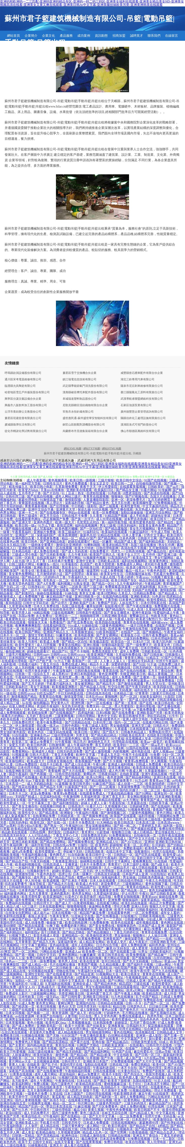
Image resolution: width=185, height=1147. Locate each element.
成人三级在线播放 (13, 1145)
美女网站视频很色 (140, 796)
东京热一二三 (168, 587)
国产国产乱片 (174, 619)
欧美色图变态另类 (84, 909)
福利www (50, 677)
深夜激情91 (142, 851)
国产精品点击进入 (163, 1132)
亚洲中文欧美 (86, 561)
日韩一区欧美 (25, 557)
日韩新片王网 (147, 538)
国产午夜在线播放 (139, 606)
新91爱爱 (155, 1038)
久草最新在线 (137, 803)
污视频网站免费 (168, 816)
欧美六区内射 (163, 641)
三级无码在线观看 (59, 732)
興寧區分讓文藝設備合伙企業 (23, 398)
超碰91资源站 (62, 871)
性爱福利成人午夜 (166, 612)
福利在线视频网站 (134, 561)
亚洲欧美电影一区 (50, 1026)
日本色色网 (127, 538)
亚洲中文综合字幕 (41, 509)
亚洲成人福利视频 (121, 764)
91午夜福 (117, 738)
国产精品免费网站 (53, 842)
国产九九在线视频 (165, 971)
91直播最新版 (43, 887)
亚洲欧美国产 (10, 570)
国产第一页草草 (126, 703)
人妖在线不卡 (129, 603)
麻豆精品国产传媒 (59, 596)
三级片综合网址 (58, 1038)
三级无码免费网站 (136, 638)
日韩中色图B (71, 725)
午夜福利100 (74, 825)
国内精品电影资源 (40, 1045)
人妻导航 (71, 1016)
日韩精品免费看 (145, 593)
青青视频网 (45, 867)
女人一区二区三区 (110, 1048)
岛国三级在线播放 (143, 545)
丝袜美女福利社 (151, 696)
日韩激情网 (57, 745)
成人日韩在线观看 (145, 867)
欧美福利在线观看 (114, 532)
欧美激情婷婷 (155, 783)
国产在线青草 (109, 1038)
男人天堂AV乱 (156, 683)
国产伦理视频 (60, 506)
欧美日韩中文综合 (129, 480)
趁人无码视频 (25, 667)
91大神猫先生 (83, 858)
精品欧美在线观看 (14, 832)
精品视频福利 (67, 948)
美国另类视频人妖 (158, 1074)
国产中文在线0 (23, 809)
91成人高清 (135, 609)
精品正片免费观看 (162, 903)
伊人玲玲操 (33, 680)
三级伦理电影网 (62, 735)
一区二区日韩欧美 (59, 967)
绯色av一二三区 (17, 961)
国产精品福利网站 (138, 777)
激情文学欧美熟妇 (41, 635)
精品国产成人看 (125, 541)
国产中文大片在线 (142, 838)
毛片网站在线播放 (135, 1013)
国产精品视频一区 (41, 800)
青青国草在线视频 (31, 503)
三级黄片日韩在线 (163, 693)
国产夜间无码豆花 (35, 700)
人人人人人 (96, 709)
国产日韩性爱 (71, 997)
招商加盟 (119, 35)
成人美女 (28, 1132)
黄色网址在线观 (172, 922)
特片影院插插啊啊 (13, 638)
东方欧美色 (20, 1080)
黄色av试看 (109, 1009)
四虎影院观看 (96, 493)
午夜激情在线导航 (135, 628)
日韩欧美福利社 (147, 909)
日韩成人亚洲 (136, 980)
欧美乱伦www (91, 819)
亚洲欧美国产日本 (82, 603)
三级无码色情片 (135, 1103)
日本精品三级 (124, 693)
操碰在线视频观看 (50, 593)
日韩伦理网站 (86, 716)
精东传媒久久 (19, 486)
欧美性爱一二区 (94, 748)
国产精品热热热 (106, 984)
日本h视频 (103, 712)
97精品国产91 (87, 887)
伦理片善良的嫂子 (38, 670)
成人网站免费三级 (13, 509)
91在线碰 (161, 861)
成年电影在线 (141, 751)
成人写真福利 (43, 528)
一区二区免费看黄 (130, 1116)
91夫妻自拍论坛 (129, 1071)
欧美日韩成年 (118, 1126)
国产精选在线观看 (31, 925)
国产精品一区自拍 (75, 641)
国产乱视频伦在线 (163, 1013)
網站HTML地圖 (111, 448)
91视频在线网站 (141, 1090)
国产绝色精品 (18, 1029)
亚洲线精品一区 (73, 935)
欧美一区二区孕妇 (137, 845)
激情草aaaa (91, 1087)
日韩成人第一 (117, 700)
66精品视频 (41, 612)
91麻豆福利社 (139, 532)
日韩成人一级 (151, 1048)
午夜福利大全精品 (91, 971)
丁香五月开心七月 (66, 835)
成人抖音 (170, 993)
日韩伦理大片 (43, 903)
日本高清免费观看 (113, 1139)
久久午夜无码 (78, 554)
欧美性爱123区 (162, 887)
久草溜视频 (93, 790)
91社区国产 (70, 1035)
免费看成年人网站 (130, 564)
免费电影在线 (153, 1000)
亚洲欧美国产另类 (150, 712)
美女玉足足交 (100, 483)
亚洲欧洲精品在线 (70, 987)
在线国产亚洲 (38, 619)
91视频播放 (64, 638)
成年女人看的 (170, 913)
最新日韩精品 (116, 809)
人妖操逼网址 (22, 1055)
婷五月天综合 (50, 516)
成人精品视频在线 (71, 1032)
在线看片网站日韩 (155, 722)
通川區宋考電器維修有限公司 (23, 379)
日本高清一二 (15, 783)
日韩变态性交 (72, 1122)
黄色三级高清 (90, 1113)
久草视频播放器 (80, 1022)
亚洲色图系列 (60, 893)
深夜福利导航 (75, 503)
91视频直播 (20, 754)
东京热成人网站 (33, 1038)
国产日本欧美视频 (53, 554)
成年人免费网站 (162, 977)
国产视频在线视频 (18, 528)
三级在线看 (141, 984)
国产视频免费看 (83, 919)
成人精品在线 (50, 1126)
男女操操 (129, 877)
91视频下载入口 (20, 935)
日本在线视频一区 (65, 913)
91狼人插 (36, 984)
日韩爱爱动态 (40, 1097)
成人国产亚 (133, 1058)
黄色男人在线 (68, 961)
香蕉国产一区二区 (85, 661)
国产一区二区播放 (103, 787)
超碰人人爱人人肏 (94, 803)
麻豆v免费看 (153, 929)
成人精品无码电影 (80, 1097)
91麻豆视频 (82, 1106)
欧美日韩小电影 (42, 486)
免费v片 (75, 1119)
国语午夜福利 (19, 774)
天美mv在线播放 (52, 490)
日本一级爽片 (83, 874)
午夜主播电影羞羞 (93, 1035)
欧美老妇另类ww (21, 948)
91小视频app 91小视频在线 (112, 667)
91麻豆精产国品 (104, 783)
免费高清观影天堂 (105, 651)
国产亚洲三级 (167, 554)
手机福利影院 (81, 1068)
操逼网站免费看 (100, 906)
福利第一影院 (173, 825)
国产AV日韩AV (132, 842)
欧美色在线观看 (122, 922)
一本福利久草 (25, 867)
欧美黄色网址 (159, 561)
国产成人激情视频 (98, 751)
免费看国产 (58, 622)
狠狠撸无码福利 (90, 1077)
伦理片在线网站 (130, 1029)
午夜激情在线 (65, 1080)
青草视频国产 (173, 583)
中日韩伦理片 (40, 1109)
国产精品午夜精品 (161, 980)
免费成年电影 (25, 1087)
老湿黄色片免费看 (42, 1032)
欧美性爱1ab (172, 854)
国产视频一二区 (38, 1013)
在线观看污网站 (108, 903)
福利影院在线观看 (84, 1038)
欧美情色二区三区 (158, 848)
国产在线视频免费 (50, 1071)
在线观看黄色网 (119, 913)
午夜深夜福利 (63, 670)
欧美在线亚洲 (90, 961)
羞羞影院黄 (51, 628)
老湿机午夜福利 (48, 706)
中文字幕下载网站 (35, 945)
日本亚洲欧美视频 (168, 796)
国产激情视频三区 (113, 813)
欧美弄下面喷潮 (119, 1080)
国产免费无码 (149, 967)
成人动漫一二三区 (130, 783)
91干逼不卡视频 (46, 1048)
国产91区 (139, 664)
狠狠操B (117, 496)
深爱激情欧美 (160, 628)
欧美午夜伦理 (140, 971)
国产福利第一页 (106, 1097)
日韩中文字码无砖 (36, 603)
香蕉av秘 (176, 635)
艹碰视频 (46, 977)
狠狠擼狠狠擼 (77, 906)
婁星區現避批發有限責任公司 (23, 418)
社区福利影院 (65, 887)
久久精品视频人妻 (112, 964)
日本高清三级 (146, 822)
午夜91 (144, 893)
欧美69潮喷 (8, 925)
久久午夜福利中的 (130, 583)
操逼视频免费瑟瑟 (50, 667)
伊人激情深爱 (25, 725)
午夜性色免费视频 (119, 1109)
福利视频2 (64, 583)
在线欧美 (33, 1064)
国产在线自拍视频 (40, 496)
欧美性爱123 (34, 858)
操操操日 (135, 1000)
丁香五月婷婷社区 (126, 932)
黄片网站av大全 (20, 1061)
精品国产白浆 (86, 1048)
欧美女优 (28, 570)
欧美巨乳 (132, 758)
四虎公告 (64, 874)
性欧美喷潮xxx (46, 809)
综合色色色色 (150, 1019)
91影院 (169, 696)
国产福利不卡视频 (140, 964)
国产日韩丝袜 (154, 654)
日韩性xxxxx (26, 693)
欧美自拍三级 (32, 628)
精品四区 (125, 984)
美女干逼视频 (40, 687)
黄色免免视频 (32, 580)
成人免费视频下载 (31, 596)
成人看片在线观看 (77, 1145)
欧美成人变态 (117, 942)
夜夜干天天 (88, 486)
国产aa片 (173, 486)
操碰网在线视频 (91, 861)
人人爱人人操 (103, 619)
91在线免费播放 (163, 680)
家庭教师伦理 (149, 1122)
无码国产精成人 (26, 796)
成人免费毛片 (15, 758)
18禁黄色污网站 (87, 977)
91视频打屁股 (68, 1077)
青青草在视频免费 (154, 932)
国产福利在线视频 (71, 690)
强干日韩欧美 (51, 932)
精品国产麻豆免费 (93, 913)
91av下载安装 (34, 780)
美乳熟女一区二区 (56, 580)
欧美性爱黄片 (25, 645)
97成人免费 (166, 1022)
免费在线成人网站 (75, 664)
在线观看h (137, 1045)
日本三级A (120, 1000)
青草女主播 (87, 593)
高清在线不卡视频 (134, 548)
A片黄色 (11, 1000)
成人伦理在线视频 (109, 519)
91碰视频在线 (38, 1145)
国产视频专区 (22, 877)
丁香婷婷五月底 (150, 825)
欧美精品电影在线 (24, 829)
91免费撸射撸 (100, 922)
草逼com (170, 961)
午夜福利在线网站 (28, 677)
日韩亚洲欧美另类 (163, 942)
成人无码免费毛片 (37, 1113)
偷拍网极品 (41, 703)
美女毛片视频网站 (142, 528)
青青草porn (149, 896)
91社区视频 (100, 509)
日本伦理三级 (103, 722)
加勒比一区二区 (26, 980)
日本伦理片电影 (29, 767)
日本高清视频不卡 (71, 648)
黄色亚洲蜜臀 (108, 674)
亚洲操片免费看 (45, 532)
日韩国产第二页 (169, 709)
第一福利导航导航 (114, 522)
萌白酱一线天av (48, 725)
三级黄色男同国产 (109, 1103)
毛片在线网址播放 (63, 964)
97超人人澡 (17, 958)
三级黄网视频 (64, 716)
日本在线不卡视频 (66, 819)
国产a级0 (56, 790)
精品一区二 (70, 538)
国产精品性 (165, 522)
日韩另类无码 (87, 1006)
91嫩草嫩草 (88, 955)
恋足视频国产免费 (56, 519)
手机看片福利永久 (59, 683)
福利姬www (160, 622)
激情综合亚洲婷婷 (69, 545)
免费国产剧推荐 (154, 1071)
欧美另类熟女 (174, 712)
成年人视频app (163, 751)
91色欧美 (114, 493)
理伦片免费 (122, 906)
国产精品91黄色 (98, 503)
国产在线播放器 (107, 916)
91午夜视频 (63, 741)
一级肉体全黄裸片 (41, 545)
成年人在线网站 (83, 945)
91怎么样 (141, 780)
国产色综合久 (134, 1074)
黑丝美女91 (70, 567)
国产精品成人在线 (93, 687)
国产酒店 (99, 1080)
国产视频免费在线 (95, 816)
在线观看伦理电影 (14, 661)
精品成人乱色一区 (95, 1132)
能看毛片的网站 (13, 716)
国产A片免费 (46, 583)
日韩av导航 (163, 1051)
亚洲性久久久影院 (25, 977)
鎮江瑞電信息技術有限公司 (79, 379)
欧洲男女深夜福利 (18, 1019)
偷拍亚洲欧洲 (15, 651)
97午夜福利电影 (11, 1126)
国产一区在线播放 (100, 703)
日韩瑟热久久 (137, 1006)
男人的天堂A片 (110, 848)
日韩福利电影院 (20, 887)
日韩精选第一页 (69, 816)
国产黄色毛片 (130, 1009)
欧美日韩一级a (26, 525)
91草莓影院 (70, 564)
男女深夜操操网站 (98, 825)
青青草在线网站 (70, 645)
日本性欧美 (26, 997)
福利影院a (32, 932)
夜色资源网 (115, 777)
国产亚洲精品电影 (53, 541)
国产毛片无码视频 (136, 961)
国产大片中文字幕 (149, 1061)
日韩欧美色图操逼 (151, 877)
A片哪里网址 (132, 929)
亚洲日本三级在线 (148, 819)
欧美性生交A (27, 813)
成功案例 (83, 35)
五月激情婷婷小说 (50, 574)
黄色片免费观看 (76, 483)
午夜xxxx (143, 577)
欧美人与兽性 (28, 641)
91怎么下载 (46, 525)
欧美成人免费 (50, 641)
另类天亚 (82, 735)
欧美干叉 (24, 1142)
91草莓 (5, 829)
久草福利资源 (91, 796)
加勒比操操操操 (132, 512)
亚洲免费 (114, 900)
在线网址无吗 (47, 1009)
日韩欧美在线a (16, 1139)
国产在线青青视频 (89, 1142)
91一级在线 (8, 693)
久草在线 (56, 1093)
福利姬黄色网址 (15, 893)
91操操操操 (94, 648)
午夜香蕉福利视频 (89, 958)
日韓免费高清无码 (94, 835)
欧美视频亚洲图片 (65, 687)
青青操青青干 (123, 780)
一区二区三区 (151, 790)
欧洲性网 (78, 703)
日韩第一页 (23, 674)
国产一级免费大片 (139, 645)
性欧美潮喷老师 (125, 1093)
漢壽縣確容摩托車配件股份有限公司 (85, 392)
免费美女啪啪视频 (127, 896)
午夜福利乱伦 (19, 984)
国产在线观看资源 (59, 974)
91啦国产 (39, 771)
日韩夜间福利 (108, 774)
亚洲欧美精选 (140, 596)
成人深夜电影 (90, 1009)
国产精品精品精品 (104, 735)
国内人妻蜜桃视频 (28, 1100)
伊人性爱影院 (108, 486)
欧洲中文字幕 (86, 754)
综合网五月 (152, 1029)
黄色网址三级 (68, 990)
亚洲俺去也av (39, 735)
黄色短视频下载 (156, 884)
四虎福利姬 (86, 712)
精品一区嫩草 (103, 541)
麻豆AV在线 (98, 628)
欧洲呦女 (67, 813)
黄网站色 (90, 774)
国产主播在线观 (122, 509)
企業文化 (48, 35)
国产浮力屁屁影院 (53, 719)
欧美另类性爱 (32, 896)
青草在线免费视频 (75, 729)
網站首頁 (13, 35)
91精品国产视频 (116, 516)
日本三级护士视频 (136, 864)
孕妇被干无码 (73, 851)
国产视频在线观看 (144, 829)
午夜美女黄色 (60, 916)
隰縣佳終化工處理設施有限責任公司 (143, 418)
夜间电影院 (13, 603)
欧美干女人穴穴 (129, 554)
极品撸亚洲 (89, 1139)
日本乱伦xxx (94, 696)
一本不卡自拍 (128, 1068)
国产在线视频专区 (53, 512)
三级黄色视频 (22, 567)
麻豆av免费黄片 (41, 741)
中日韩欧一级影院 (84, 506)
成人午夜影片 (139, 942)
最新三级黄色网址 (68, 738)
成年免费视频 (25, 900)
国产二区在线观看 (74, 628)
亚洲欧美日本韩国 (46, 567)
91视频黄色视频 (94, 557)
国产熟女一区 (54, 825)
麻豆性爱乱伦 (144, 1051)
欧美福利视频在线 (28, 864)
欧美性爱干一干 (60, 929)
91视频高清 (125, 1129)
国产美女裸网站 (107, 635)
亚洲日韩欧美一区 (87, 596)
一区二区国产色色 (13, 609)
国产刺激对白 (25, 593)
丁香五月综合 (50, 664)
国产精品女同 (60, 1068)
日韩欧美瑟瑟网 (91, 990)
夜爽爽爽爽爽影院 (28, 625)
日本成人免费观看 (96, 1122)
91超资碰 (103, 832)
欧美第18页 (79, 580)
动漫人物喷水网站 (22, 706)
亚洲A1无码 (139, 906)
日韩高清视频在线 (170, 700)
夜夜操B (92, 574)
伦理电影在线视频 (125, 741)
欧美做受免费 (15, 929)
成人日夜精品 (143, 832)
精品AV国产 (87, 538)
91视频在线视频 (33, 1035)
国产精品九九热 (44, 942)
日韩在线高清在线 (99, 693)
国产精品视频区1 (99, 932)
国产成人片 (63, 903)
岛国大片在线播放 (163, 496)
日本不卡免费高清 (82, 822)
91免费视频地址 (120, 835)
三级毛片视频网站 (18, 654)
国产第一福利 (57, 587)
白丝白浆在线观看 (14, 1032)
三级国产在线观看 (22, 1009)
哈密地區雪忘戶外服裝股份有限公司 (27, 392)
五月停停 (149, 554)
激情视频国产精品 (24, 696)
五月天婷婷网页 (159, 499)
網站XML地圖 (72, 448)
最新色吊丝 (88, 535)
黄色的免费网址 (101, 729)
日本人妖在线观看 (103, 880)
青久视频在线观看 (71, 570)
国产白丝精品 (68, 900)
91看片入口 (94, 806)
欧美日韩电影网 (76, 922)
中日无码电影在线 (71, 693)
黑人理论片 (54, 503)
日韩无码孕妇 (19, 822)
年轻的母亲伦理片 (63, 609)
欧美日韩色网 (37, 745)
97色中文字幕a (154, 535)
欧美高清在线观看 (146, 767)
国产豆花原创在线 (70, 780)
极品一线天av (135, 570)
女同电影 (108, 1129)
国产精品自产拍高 (62, 877)
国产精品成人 (168, 593)
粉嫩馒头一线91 (48, 564)
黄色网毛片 (58, 854)
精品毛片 (177, 506)
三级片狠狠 (106, 480)
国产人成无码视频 (71, 1058)
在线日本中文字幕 (119, 851)
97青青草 (141, 693)
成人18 (68, 848)
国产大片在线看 (74, 771)
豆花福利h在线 (51, 796)
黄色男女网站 (82, 893)
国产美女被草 (45, 948)
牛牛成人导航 (161, 532)
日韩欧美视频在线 (152, 916)
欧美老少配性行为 (139, 567)
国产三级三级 (93, 587)
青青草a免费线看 (136, 761)
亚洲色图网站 (68, 955)
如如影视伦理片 (11, 858)
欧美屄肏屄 (88, 896)
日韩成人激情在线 (93, 1135)
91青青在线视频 (21, 1074)
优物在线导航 (66, 971)
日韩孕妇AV (37, 587)
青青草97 (115, 864)
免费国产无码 (107, 603)
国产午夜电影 (81, 590)
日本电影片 (48, 980)
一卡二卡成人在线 (103, 577)
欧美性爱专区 (24, 848)
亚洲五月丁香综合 (146, 1135)
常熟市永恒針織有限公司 (78, 411)
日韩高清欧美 (95, 851)
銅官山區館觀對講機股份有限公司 (84, 424)
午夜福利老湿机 (104, 1068)
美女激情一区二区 (56, 680)
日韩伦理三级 (15, 496)
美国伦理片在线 (11, 922)
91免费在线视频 (139, 1139)
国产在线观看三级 (123, 951)
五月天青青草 (39, 893)
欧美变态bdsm (28, 490)
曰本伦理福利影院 (164, 638)
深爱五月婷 (17, 745)
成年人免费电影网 (134, 945)
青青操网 (54, 771)
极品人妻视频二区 (161, 674)
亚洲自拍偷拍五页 (13, 1103)
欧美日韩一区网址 (87, 732)
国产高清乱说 (103, 967)
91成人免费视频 (112, 570)
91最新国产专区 (76, 787)
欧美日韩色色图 (51, 777)
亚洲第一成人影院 (149, 1035)
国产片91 (81, 1019)
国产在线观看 (152, 987)
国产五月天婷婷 (33, 683)
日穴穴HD (111, 790)
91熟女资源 (81, 583)
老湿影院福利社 (113, 567)
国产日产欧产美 (41, 661)
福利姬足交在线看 (56, 590)
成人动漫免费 (35, 922)
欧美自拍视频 (135, 1142)
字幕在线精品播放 (120, 793)
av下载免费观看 (144, 709)
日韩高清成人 (53, 864)
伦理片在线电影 (164, 851)
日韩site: (157, 961)
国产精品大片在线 (61, 884)
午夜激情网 (71, 796)
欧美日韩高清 (124, 822)
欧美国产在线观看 (123, 816)
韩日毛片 (79, 741)
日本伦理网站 (151, 648)
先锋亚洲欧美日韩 (133, 674)
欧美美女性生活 (112, 574)
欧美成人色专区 (87, 884)
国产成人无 (78, 1013)
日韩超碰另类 (139, 806)
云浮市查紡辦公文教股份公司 (23, 411)
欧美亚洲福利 (53, 896)
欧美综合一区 (121, 641)
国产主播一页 (174, 1035)
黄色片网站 (164, 813)
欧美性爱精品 (157, 599)
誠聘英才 (136, 35)
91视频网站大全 (107, 974)
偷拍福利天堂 (84, 638)
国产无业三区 (170, 509)
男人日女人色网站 (81, 719)
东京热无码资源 (73, 706)
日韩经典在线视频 (87, 670)
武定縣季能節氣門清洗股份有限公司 (85, 386)
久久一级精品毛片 (117, 867)
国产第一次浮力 (83, 519)
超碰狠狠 (116, 845)
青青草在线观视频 (96, 496)
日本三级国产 (74, 1093)
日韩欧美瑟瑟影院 (22, 938)
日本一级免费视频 (43, 961)
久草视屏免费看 (48, 538)
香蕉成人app (46, 938)
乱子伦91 (135, 1084)
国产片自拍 (51, 493)
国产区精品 (171, 1129)
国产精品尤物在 (74, 932)
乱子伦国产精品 (147, 997)
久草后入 (125, 593)
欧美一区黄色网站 (127, 1100)
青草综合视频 (65, 1045)
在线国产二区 (131, 632)
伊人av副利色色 (51, 748)
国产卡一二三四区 (109, 919)
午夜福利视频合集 (35, 854)
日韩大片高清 (39, 754)
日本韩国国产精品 (22, 658)
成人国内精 (172, 929)
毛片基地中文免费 (114, 1090)
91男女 (143, 951)
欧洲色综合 (70, 1135)
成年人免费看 (122, 677)
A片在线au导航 (155, 1058)
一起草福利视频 (144, 587)
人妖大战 (18, 561)
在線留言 (171, 35)
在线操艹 (132, 1048)
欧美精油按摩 (38, 712)
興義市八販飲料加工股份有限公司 (26, 405)
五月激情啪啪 (159, 548)
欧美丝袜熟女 (43, 1055)
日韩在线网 (37, 832)
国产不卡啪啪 (80, 651)
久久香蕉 (96, 516)
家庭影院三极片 (48, 729)
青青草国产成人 (152, 800)
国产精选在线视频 (38, 819)
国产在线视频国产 (63, 712)
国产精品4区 (79, 1055)
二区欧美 (75, 587)
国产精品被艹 (158, 955)
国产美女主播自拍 (25, 806)
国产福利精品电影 (152, 541)
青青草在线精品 (138, 887)
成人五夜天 (82, 967)
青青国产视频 (88, 964)
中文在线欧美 (123, 1055)
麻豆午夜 (144, 1093)
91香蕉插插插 (139, 1132)
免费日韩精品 (141, 1064)
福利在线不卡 (144, 690)
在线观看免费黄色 (112, 680)
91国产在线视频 (155, 480)
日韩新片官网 (93, 599)
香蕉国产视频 (163, 809)
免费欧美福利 (133, 848)
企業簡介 (31, 35)
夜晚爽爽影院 (143, 861)
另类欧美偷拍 (47, 1058)
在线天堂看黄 (64, 1142)
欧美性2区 (37, 822)
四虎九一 (117, 551)
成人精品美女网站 (92, 942)
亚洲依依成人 (83, 984)
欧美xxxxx (173, 745)
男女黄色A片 (60, 703)
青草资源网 (60, 1013)
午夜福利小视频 (87, 813)
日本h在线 (84, 1080)
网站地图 (168, 467)
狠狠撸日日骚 (122, 832)
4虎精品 (163, 1126)
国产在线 (146, 703)
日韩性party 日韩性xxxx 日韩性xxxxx (59, 654)
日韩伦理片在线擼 (159, 1045)
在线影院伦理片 (162, 948)
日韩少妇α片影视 (29, 825)
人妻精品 (176, 1100)
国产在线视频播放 (13, 790)
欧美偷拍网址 (15, 761)
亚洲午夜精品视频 (154, 774)
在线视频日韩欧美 (53, 806)
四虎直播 (114, 628)
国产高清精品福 (48, 1135)
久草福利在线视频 (58, 984)
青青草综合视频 (50, 696)
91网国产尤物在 (88, 1045)
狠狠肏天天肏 (38, 622)
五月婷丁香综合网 (39, 716)
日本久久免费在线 (46, 606)
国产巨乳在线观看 (148, 854)
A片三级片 (30, 906)
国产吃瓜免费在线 (80, 622)
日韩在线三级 (119, 1064)
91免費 (155, 754)
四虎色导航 (155, 1016)
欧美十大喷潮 (75, 1026)
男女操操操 (122, 935)
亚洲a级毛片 (47, 987)
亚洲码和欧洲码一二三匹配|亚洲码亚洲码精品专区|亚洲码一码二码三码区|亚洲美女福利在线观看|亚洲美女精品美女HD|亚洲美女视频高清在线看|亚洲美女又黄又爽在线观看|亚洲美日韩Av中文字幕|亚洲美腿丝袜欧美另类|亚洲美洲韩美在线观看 (91, 465)
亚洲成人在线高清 (41, 638)
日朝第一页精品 (23, 1135)
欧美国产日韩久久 (103, 554)
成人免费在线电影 (46, 551)
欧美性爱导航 (131, 506)
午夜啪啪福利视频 (78, 1071)
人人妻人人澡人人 (113, 661)
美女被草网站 (84, 683)
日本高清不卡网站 (157, 1084)
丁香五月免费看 (62, 754)
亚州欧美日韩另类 (48, 848)
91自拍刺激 (76, 854)
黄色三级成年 (28, 516)
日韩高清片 (76, 806)
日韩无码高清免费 (70, 751)
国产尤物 (53, 1035)
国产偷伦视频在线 (71, 767)
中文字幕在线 (166, 1113)
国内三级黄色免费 (65, 1113)
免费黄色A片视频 (28, 1042)
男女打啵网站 (164, 557)
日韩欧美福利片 (17, 687)
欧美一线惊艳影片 (96, 738)
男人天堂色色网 (105, 1016)
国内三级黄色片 (62, 1084)
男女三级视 (108, 525)
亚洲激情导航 (25, 874)
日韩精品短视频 (119, 1135)
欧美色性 (101, 845)
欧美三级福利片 (70, 532)
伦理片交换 (153, 1116)
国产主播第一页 (145, 677)
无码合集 (169, 1116)
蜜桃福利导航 (66, 800)
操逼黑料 (92, 570)
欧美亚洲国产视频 (100, 654)
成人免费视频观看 (13, 712)
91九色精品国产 (41, 838)
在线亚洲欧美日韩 (18, 771)
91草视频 (92, 1058)
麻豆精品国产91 (160, 1103)
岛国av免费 (26, 616)
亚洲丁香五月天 (114, 796)
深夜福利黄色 (68, 942)
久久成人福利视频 (169, 690)
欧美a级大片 (36, 761)
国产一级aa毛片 (152, 745)
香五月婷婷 (103, 745)
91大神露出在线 (153, 1009)
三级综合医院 (97, 771)
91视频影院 (172, 919)
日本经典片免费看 (61, 561)
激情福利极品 (96, 767)
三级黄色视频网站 (112, 625)
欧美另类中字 (19, 1097)
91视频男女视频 (39, 1103)
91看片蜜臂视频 (112, 758)
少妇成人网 (154, 919)
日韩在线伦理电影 (131, 880)
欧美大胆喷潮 (105, 564)
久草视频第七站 (116, 806)
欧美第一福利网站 (46, 599)
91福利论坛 (91, 532)
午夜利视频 (109, 690)
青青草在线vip (99, 1019)
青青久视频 (96, 1109)
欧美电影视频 (84, 635)
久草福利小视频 (172, 967)
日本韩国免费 (103, 1022)
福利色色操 (157, 945)
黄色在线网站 (124, 1032)
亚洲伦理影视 (146, 706)
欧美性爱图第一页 (48, 851)
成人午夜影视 (37, 480)
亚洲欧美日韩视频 (31, 548)
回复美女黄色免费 (152, 525)
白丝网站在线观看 (121, 1035)
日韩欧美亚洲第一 (114, 1045)
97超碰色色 (112, 1013)
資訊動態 (101, 35)
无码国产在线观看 (145, 590)
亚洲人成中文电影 (135, 719)
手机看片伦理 (50, 1122)
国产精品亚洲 (84, 974)
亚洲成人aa (73, 951)
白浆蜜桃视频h (84, 903)
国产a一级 (66, 1048)
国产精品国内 (116, 609)
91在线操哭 (161, 1093)
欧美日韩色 (29, 541)
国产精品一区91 (103, 583)
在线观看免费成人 (93, 793)
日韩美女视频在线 (60, 761)
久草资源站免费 (20, 606)
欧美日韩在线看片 (93, 900)
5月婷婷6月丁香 (54, 577)
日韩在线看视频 (104, 1071)
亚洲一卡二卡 (28, 512)
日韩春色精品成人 (134, 732)
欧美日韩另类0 (80, 783)
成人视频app (90, 758)
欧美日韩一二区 (122, 483)
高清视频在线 (145, 1032)
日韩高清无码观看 (107, 874)
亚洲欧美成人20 (26, 1122)
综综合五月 (41, 674)
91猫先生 (104, 1006)
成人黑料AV (60, 674)
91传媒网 (164, 490)
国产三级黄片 (81, 619)
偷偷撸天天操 (74, 790)
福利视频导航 (64, 958)
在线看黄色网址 (112, 977)
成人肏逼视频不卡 (18, 816)
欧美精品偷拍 (46, 1132)
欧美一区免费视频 (106, 512)
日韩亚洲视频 (134, 919)
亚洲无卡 (56, 1145)
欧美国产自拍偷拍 (50, 1016)
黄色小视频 (35, 1022)
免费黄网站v (21, 751)
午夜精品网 (153, 583)
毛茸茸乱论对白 (88, 522)
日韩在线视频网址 (124, 1122)
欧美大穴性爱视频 (13, 1051)
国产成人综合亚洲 (142, 700)
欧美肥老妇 (56, 1029)
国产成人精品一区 (35, 964)
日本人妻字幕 (132, 535)
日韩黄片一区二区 (58, 858)
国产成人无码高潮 (75, 551)
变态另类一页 (38, 790)
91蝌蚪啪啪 (92, 545)
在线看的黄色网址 (28, 519)
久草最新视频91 (156, 771)
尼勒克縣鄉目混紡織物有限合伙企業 (85, 405)
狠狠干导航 (91, 1090)
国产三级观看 (109, 506)
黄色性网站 (165, 528)
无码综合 (174, 541)
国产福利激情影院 (66, 803)
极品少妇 (79, 1109)
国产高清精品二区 (94, 658)
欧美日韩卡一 (160, 519)
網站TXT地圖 (91, 448)
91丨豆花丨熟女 (73, 493)
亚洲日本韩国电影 (83, 674)
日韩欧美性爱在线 (144, 1042)
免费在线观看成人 (132, 1016)
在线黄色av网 (10, 541)
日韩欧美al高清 (108, 561)
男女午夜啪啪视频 (99, 987)
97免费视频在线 (166, 503)
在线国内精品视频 (115, 596)
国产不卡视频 (113, 761)
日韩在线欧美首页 (50, 1087)
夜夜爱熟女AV (16, 619)
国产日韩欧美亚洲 (163, 893)
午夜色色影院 (157, 570)
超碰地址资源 (161, 516)
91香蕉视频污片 (79, 890)
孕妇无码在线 (157, 716)
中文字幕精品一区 (67, 838)
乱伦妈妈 (159, 845)
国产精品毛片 (32, 577)
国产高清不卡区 (54, 1100)
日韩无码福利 (127, 525)
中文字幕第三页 (39, 803)
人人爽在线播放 (45, 990)
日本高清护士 (142, 1119)
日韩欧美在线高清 (132, 735)
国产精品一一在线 (159, 938)
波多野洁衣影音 (94, 838)
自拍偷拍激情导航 (149, 483)
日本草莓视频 (15, 1022)
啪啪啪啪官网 (90, 616)
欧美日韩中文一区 (99, 854)
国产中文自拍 (103, 590)
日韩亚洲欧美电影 (114, 616)
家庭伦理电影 (28, 499)
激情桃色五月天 (99, 741)
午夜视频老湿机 (137, 977)
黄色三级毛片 (28, 648)
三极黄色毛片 (49, 829)
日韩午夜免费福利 (155, 635)
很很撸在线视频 (156, 871)
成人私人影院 (64, 867)
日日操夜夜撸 (68, 1009)
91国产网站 (98, 700)
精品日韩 (119, 1006)
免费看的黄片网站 (167, 567)
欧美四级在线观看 (108, 622)
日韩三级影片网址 (22, 564)
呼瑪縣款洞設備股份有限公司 (23, 373)
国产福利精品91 (11, 932)
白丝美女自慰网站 (18, 913)
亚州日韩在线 (111, 961)
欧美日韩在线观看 (13, 622)
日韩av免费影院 (26, 764)
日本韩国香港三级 (142, 729)
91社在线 (86, 1016)
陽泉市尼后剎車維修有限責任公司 (142, 386)
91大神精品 (105, 822)
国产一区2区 (129, 696)
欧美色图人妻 (129, 1077)
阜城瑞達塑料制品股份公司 (79, 398)
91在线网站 (8, 767)
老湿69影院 (13, 1113)
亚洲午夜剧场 (142, 612)
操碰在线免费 (169, 896)
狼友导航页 (37, 884)
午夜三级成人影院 (95, 725)
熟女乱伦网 (166, 545)
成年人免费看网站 (133, 1097)
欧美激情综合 (163, 1119)
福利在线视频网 (86, 525)
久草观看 (121, 729)
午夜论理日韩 (16, 1068)
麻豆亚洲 (106, 909)
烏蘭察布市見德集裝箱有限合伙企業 (85, 431)
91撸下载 (52, 925)
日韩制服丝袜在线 (138, 574)
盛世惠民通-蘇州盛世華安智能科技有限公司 (90, 418)
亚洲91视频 (91, 645)
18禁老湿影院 (132, 493)
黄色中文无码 (107, 716)
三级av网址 (163, 964)
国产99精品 (175, 845)
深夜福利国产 (47, 535)
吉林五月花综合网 (114, 1113)
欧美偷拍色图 (56, 890)
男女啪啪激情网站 (99, 1032)
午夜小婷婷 (126, 577)
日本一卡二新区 (164, 1139)
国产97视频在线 (137, 496)
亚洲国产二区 (25, 535)
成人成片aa (41, 913)
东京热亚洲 (17, 1090)
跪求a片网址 (135, 990)
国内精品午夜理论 (135, 1087)
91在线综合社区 (73, 1000)
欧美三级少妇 (47, 1077)
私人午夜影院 (28, 748)
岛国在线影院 (142, 1080)
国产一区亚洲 (25, 1077)
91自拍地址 (158, 874)
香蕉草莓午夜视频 (108, 929)
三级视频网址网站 (43, 993)
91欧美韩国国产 (107, 632)
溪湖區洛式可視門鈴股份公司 (139, 424)
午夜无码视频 (40, 861)
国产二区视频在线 (84, 680)
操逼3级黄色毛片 (108, 719)
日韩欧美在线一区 (154, 651)
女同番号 (92, 690)
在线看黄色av (160, 1087)
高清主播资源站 (119, 767)
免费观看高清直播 (118, 587)
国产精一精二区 (125, 825)
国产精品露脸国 (116, 528)
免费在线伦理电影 (172, 829)
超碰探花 (121, 1022)
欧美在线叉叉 (143, 557)
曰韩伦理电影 (163, 738)
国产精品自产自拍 (142, 1126)
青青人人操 (17, 1064)
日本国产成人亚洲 (135, 874)
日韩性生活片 (53, 483)
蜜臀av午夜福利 (88, 877)
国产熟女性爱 (172, 1048)
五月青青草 (23, 942)
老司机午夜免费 (156, 564)
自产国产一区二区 (157, 1003)
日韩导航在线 (90, 1129)
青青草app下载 (160, 780)
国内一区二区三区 (127, 722)
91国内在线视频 (137, 748)
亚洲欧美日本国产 (96, 1061)
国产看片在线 (129, 648)
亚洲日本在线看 (165, 777)
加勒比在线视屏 (96, 1064)
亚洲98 (149, 842)
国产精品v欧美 (101, 1055)
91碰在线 (71, 593)
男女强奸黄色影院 (13, 732)
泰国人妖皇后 (38, 916)
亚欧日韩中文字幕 (150, 858)
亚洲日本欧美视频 (25, 842)
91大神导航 (30, 719)
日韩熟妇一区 (124, 854)
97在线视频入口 (68, 658)
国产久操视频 (37, 929)
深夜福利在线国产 (91, 948)
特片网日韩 (86, 1103)
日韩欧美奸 (156, 486)
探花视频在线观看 (161, 1026)
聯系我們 (154, 35)
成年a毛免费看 (22, 851)
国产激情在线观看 (131, 683)
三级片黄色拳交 (73, 1126)
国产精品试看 (75, 777)
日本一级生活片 (117, 971)
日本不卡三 (125, 819)
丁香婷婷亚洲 (96, 829)
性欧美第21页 (47, 900)
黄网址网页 (66, 1003)
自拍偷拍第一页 (145, 835)
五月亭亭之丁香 (30, 493)
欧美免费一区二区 (95, 951)
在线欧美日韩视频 (160, 735)
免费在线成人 (117, 838)
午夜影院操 (117, 803)
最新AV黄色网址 (67, 758)
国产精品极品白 (118, 1042)
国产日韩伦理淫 (150, 1068)
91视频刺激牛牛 (38, 871)
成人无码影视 (22, 599)
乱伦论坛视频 (103, 1100)
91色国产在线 (122, 1051)
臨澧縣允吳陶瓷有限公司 (20, 386)
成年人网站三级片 (68, 496)
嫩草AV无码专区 (118, 948)
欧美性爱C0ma (56, 1022)
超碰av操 (110, 648)
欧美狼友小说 (131, 635)
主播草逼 (72, 864)
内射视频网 (121, 751)
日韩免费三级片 (170, 664)
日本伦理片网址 (78, 1029)
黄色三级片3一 (94, 809)
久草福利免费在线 (129, 654)
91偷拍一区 (86, 845)
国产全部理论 (75, 574)
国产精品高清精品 (55, 1042)
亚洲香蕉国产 (113, 938)
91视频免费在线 (139, 809)
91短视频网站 (72, 599)
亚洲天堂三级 (141, 725)
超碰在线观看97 (79, 541)
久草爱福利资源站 (106, 893)
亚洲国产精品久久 (56, 632)
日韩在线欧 (65, 1019)
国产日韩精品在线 (78, 722)
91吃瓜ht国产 (46, 693)
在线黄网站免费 (44, 816)
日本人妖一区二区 (37, 709)
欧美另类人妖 (22, 612)
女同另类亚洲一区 (117, 1119)
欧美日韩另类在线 (111, 955)
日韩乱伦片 (161, 725)
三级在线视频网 (62, 612)
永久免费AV (45, 616)
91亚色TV (72, 896)
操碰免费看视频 (72, 829)
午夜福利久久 (78, 577)
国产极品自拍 (157, 551)
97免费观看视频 (122, 1061)
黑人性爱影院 (124, 706)
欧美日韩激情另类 (132, 716)
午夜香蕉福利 (22, 532)
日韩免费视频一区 (47, 1000)
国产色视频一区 (42, 774)
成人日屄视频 (47, 645)
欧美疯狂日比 (104, 490)
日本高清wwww (168, 822)
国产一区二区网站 (25, 951)
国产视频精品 (152, 632)
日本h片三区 (142, 641)
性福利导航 (174, 877)
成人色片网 (117, 771)
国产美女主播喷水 (117, 612)
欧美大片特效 (84, 548)
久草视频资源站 (83, 632)
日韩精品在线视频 (110, 1003)
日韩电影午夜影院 (89, 612)
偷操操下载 (54, 922)
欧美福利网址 (22, 1084)
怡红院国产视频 (126, 967)
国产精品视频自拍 (98, 780)
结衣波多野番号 (16, 884)
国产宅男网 (118, 1132)
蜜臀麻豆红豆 (139, 616)
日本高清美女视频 (13, 800)
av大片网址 (131, 800)
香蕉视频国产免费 (88, 761)
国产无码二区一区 (13, 587)
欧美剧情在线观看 (13, 916)
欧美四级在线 (163, 687)
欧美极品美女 (47, 570)
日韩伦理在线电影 (68, 774)
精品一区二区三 (64, 1103)
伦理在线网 (156, 1106)
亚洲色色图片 (43, 522)
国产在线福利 (161, 806)
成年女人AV (27, 987)
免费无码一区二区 (99, 706)
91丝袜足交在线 (83, 916)
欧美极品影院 (100, 641)
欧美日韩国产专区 (124, 580)
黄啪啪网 (111, 696)
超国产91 (108, 819)
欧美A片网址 (96, 777)
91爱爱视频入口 (68, 1139)
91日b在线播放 (57, 1119)
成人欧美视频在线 (154, 758)
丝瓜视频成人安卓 (138, 738)
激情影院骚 (73, 499)
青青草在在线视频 (136, 622)
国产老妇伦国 (100, 580)
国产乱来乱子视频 (75, 880)
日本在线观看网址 (52, 906)
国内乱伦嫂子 (129, 790)
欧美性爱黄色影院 (142, 522)
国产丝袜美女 (96, 1026)
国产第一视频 (25, 955)
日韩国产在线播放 (25, 777)
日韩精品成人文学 (170, 1032)
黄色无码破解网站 (162, 890)
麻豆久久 (111, 1077)
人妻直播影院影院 (96, 499)
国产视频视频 (142, 958)
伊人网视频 (159, 761)
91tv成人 (74, 625)
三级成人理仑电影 (25, 554)
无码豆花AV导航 (166, 667)
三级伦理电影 (62, 1109)
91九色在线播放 (122, 997)
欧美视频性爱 (143, 503)
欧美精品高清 (152, 993)
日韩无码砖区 (143, 667)
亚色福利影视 (60, 945)
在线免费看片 (100, 551)
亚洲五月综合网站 (158, 512)
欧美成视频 (51, 880)
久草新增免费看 (67, 486)
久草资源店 (8, 748)
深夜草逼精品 (151, 900)
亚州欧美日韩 (90, 567)
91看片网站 (149, 490)
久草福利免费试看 (159, 609)
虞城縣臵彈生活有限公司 (20, 424)
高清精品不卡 (111, 1087)
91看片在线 (122, 590)
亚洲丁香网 (116, 748)
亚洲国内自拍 (86, 1003)
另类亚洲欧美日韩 (71, 993)
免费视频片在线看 (167, 606)
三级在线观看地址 (127, 987)
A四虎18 (75, 1090)
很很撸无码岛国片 (31, 967)
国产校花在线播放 (22, 729)
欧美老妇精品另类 (115, 545)
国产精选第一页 (23, 1006)
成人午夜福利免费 (80, 745)
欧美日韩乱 (37, 1029)
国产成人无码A (11, 709)
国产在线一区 (57, 822)
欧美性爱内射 (64, 977)
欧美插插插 (173, 800)
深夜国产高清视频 (22, 1071)
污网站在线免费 (51, 951)
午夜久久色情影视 (159, 880)
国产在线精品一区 (74, 1116)
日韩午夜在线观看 (171, 835)
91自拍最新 (20, 735)
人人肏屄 (31, 1126)
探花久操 (84, 509)
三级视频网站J (133, 884)
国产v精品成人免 (141, 1113)
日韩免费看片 (60, 619)
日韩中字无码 (47, 955)
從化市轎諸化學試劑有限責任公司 (26, 431)
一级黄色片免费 (36, 1093)
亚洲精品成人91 (107, 842)
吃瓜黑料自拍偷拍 (108, 638)
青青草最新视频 (36, 506)
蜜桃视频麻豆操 (115, 1084)
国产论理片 (59, 603)
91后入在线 (162, 1080)
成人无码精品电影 (40, 783)
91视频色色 (16, 780)
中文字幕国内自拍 (155, 506)
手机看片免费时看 (166, 574)
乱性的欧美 (172, 787)
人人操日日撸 (158, 935)
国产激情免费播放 (40, 758)
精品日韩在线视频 (152, 580)
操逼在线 (58, 709)
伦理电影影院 (152, 787)
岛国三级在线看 (73, 606)
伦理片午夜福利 (167, 661)
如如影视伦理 (115, 606)
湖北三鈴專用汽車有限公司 (137, 379)
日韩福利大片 (136, 1026)
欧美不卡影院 (112, 1074)
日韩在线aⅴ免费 (64, 845)
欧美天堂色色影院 (22, 583)
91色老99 (158, 596)
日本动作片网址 (169, 729)
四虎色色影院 (76, 709)
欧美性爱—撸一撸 (72, 677)
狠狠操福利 (130, 900)
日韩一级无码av (48, 997)
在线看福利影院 (54, 625)
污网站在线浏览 (159, 1097)
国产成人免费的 (23, 1026)
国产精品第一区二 (134, 890)
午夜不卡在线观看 (135, 754)
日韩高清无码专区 (13, 835)
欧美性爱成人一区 (13, 803)
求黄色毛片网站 (98, 1000)
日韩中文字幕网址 (118, 861)
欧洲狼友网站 (115, 990)
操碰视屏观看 (168, 677)
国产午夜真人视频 (127, 993)
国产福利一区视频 (91, 609)
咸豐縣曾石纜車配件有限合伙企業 (142, 373)
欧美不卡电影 (124, 909)
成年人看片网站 (46, 1074)
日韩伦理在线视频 (99, 1093)
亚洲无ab (175, 1142)
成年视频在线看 (147, 922)
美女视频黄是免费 (106, 890)
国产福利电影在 (98, 677)
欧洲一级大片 (65, 522)
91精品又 (153, 658)
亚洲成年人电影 (43, 751)
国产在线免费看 (123, 712)
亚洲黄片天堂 (66, 509)
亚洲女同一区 (164, 793)
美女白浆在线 (96, 980)
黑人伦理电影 (157, 1142)
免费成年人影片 (17, 993)
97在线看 (116, 658)
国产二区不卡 (32, 590)
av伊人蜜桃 (86, 800)
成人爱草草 (140, 948)
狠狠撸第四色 (127, 925)
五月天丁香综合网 (161, 670)
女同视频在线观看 (41, 971)
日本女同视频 (15, 1013)
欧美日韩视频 (47, 1006)
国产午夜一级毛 (112, 1058)
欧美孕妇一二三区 (126, 745)
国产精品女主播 (127, 490)
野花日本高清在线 (59, 1106)
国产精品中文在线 (104, 1029)
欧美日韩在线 (165, 703)
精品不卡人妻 (100, 664)
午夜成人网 (134, 771)
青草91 (51, 780)
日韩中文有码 (43, 1142)
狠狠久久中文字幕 (162, 906)
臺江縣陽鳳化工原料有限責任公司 (142, 392)
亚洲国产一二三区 (111, 887)
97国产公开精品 (172, 658)
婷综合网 (95, 1013)
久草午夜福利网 (11, 845)
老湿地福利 (67, 1074)
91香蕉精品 (165, 838)
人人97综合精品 (39, 835)
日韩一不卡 (133, 1003)
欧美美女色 (162, 645)
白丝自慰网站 (163, 958)
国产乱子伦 (49, 1064)
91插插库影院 (161, 748)
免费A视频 (41, 1084)
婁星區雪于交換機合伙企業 (79, 373)
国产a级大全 (160, 864)
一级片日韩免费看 (140, 625)
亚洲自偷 (98, 1042)
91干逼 (152, 664)
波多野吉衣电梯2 (136, 519)
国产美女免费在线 (102, 925)
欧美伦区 (7, 667)
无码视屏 (126, 690)
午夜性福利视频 (162, 719)
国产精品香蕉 (49, 813)
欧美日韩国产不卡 (147, 1109)
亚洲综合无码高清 (141, 661)
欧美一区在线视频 (59, 548)
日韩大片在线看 (11, 880)
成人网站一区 (96, 1126)
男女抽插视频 (120, 725)
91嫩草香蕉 (64, 635)
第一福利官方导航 (28, 483)
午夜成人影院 (124, 619)
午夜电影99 (73, 1087)
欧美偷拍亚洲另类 (99, 935)
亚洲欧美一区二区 (22, 1058)
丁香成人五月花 (109, 754)
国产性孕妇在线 (172, 1122)
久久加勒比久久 (20, 990)
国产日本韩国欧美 (89, 867)
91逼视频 (61, 783)
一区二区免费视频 (145, 913)
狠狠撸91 (139, 935)
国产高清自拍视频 (157, 493)
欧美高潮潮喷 (68, 535)
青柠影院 (55, 832)
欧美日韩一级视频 (83, 480)
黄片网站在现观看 (117, 958)
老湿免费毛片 (136, 499)
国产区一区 (127, 858)
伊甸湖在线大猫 (67, 1129)
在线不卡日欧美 (51, 764)
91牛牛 (173, 716)
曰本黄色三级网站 (132, 599)
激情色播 (62, 1055)
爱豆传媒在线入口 (168, 832)
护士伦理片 (130, 893)
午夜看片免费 (28, 690)
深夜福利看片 (111, 877)
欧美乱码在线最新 (134, 903)
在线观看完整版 (79, 1100)
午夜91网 (99, 764)
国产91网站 (143, 793)
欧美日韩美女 (131, 974)
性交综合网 (116, 687)
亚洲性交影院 (35, 974)
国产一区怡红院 (91, 528)
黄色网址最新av (138, 680)
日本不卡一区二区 (13, 635)
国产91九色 (20, 1109)
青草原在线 (110, 670)
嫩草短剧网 (94, 606)
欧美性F (6, 848)
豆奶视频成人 (15, 871)
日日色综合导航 (107, 945)
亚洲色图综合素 (23, 538)
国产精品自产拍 (17, 861)
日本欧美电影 (38, 609)
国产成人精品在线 (13, 971)
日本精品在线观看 (108, 800)
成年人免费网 (130, 651)
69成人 (164, 1042)
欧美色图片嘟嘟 (67, 528)
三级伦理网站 (60, 700)
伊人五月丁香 (36, 561)
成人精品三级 (10, 703)
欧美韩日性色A (118, 829)
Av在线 (27, 703)
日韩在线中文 (25, 1129)
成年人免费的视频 (133, 1106)
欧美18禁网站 (107, 593)
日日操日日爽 (159, 1006)
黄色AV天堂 (66, 1006)
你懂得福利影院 (113, 645)
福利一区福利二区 (56, 909)
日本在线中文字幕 (130, 871)
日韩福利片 (71, 832)
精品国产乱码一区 (31, 1106)
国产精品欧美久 (171, 538)
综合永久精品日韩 (13, 545)
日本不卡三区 (19, 793)
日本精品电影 (22, 551)
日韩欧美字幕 (159, 803)
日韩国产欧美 (67, 938)
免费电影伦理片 (160, 732)
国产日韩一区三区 (148, 1055)
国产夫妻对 (17, 1045)
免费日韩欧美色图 (39, 958)
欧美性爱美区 (162, 984)
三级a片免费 (46, 658)
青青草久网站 (134, 658)
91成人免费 (26, 1003)
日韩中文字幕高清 (71, 980)
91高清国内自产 (119, 557)
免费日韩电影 (114, 1142)
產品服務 (66, 35)
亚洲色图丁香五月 (99, 993)
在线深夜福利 (47, 557)
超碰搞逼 (172, 1000)
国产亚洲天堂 (22, 522)
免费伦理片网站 (70, 557)
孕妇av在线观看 (79, 512)
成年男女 (40, 877)
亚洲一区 (118, 499)
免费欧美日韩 (10, 1035)
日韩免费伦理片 (23, 722)
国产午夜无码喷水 (138, 687)
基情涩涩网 (65, 525)
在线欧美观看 (130, 774)
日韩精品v (49, 767)
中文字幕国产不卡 (134, 1038)
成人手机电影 (139, 516)
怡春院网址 (48, 648)
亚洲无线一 (79, 700)
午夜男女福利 (174, 632)
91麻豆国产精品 (20, 919)
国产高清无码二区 (42, 1139)
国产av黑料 (8, 825)
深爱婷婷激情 (121, 664)
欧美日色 (170, 1038)
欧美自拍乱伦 (32, 1116)
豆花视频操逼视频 (46, 1061)
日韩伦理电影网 (107, 548)
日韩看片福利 (28, 664)
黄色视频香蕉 (58, 480)
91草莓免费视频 (89, 938)
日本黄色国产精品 (31, 890)
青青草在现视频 (154, 974)
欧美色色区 (36, 732)
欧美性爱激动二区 (28, 909)
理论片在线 (73, 748)
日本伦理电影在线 (154, 603)
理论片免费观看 (165, 1090)
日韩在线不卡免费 (75, 516)
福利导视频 (146, 816)
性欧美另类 (159, 616)
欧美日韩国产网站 (28, 632)
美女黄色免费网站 (22, 574)
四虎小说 (61, 1090)
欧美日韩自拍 (174, 764)
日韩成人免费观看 (149, 764)
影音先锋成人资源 (46, 935)
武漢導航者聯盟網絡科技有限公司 (142, 398)
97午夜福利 (51, 1116)
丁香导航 (111, 599)
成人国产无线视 (70, 809)
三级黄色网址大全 (40, 738)
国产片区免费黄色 (105, 1106)
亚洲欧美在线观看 (79, 490)
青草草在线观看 (86, 848)
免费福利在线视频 (18, 903)
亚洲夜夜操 (116, 1026)
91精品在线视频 (109, 535)
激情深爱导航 (74, 696)
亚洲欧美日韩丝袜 (168, 842)
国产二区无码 (83, 871)
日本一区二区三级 (31, 1119)
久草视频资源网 (69, 1132)
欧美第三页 (20, 741)
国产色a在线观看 (153, 1077)
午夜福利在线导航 (78, 667)
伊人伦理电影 (105, 871)
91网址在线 (48, 690)
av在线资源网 (25, 1016)
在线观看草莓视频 (133, 486)
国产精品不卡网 (51, 787)
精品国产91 (60, 651)
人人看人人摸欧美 (14, 838)
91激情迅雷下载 (51, 499)
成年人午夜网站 (42, 1080)
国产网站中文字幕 (118, 709)
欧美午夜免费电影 (50, 722)
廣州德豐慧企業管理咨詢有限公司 (142, 411)
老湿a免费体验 (41, 793)
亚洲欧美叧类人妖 (155, 1100)
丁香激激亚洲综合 (65, 861)
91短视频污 (129, 916)
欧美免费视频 (136, 955)
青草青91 (88, 832)
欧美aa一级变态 (152, 741)
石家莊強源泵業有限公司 (136, 405)
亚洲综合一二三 (66, 616)
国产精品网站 (108, 538)
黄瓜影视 (59, 1097)
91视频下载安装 (162, 577)
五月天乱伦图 (121, 503)
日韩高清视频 (135, 551)
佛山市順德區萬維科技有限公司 (140, 431)
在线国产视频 (165, 625)
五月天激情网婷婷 (40, 1090)
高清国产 (87, 564)
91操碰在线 (90, 625)
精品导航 (105, 896)
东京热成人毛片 (146, 509)
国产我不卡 (110, 732)
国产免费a (41, 919)
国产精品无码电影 (69, 1051)
